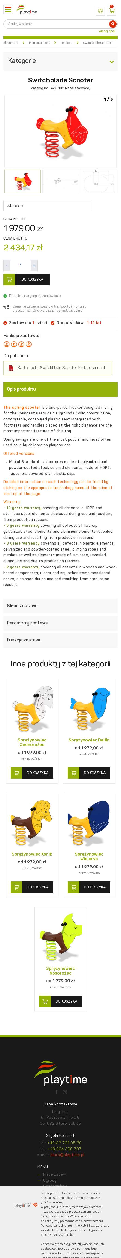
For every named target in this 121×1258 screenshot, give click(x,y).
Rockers (66, 42)
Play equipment (39, 42)
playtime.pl (10, 42)
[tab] (60, 389)
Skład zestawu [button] (60, 606)
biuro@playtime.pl (67, 1155)
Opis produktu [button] (60, 389)
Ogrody (50, 1181)
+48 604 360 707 (65, 1149)
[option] (60, 131)
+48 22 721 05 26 (65, 1143)
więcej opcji (107, 31)
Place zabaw (54, 1175)
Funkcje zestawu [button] (60, 640)
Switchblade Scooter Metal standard (61, 368)
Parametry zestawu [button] (60, 623)
